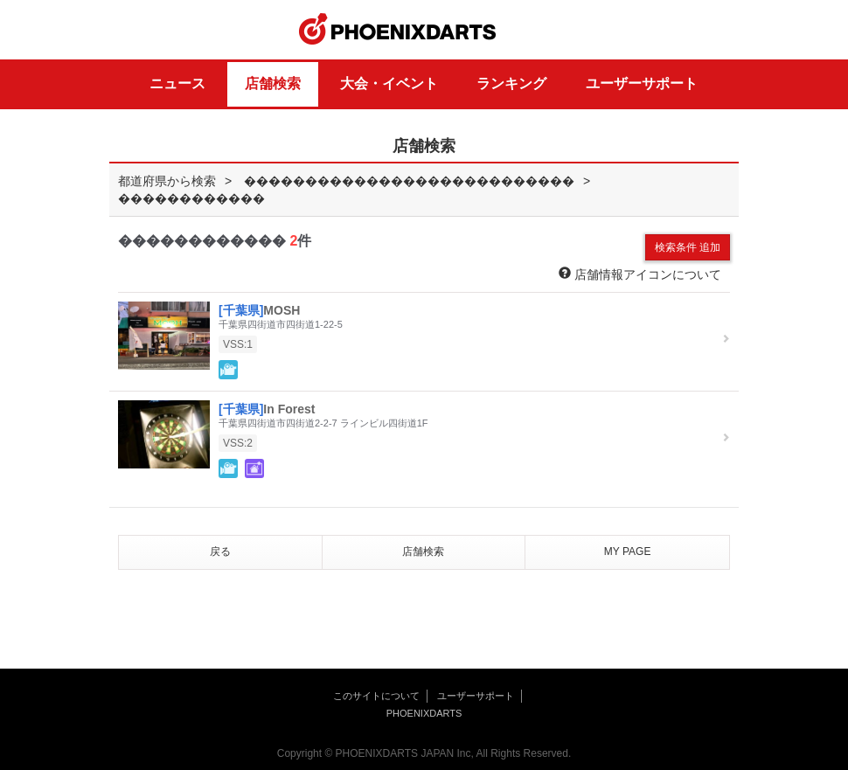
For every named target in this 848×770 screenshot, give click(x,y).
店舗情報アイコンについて (640, 274)
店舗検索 (273, 83)
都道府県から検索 (167, 181)
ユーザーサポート (642, 83)
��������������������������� (409, 181)
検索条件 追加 (687, 247)
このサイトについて (376, 695)
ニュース (177, 83)
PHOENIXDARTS (398, 29)
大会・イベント (389, 83)
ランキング (511, 83)
